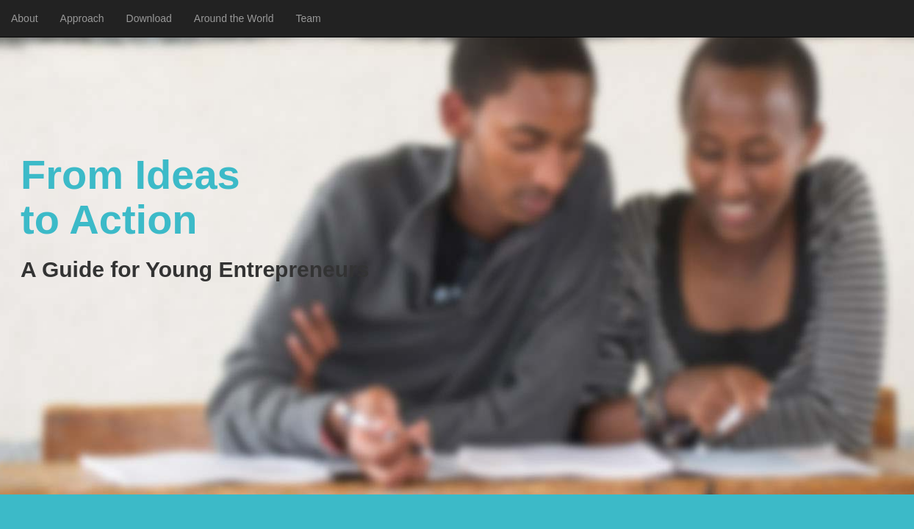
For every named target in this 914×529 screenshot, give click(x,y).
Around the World (234, 18)
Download (149, 18)
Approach (82, 18)
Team (308, 18)
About (24, 18)
